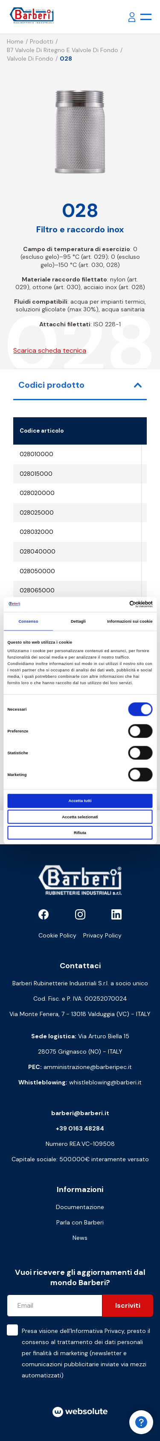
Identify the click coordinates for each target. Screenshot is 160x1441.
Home (15, 41)
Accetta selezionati (80, 816)
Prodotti (41, 41)
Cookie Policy (57, 935)
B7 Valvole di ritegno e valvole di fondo (62, 50)
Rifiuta (80, 833)
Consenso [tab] (28, 621)
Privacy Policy (102, 935)
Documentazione (80, 1207)
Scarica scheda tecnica (49, 350)
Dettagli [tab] (78, 621)
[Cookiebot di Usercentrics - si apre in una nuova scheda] (116, 604)
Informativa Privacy (97, 1331)
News (80, 1238)
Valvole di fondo (30, 58)
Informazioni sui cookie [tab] (129, 621)
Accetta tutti (79, 801)
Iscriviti (127, 1305)
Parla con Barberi (80, 1222)
